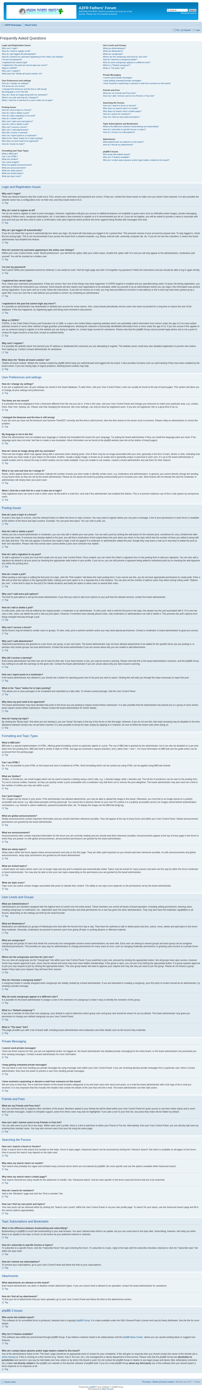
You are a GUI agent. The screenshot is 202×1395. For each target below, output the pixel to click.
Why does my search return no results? (120, 108)
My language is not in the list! (15, 92)
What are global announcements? (17, 165)
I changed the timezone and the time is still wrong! (24, 89)
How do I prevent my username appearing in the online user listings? (32, 57)
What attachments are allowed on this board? (123, 142)
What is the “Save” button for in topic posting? (22, 138)
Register (187, 30)
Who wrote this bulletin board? (116, 154)
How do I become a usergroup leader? (120, 59)
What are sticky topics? (12, 170)
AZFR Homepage (13, 25)
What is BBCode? (10, 154)
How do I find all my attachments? (118, 145)
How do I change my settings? (15, 83)
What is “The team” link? (114, 68)
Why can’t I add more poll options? (17, 121)
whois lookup (8, 1357)
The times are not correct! (13, 86)
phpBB (92, 1387)
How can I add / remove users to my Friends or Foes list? (128, 96)
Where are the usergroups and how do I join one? (125, 57)
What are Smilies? (10, 159)
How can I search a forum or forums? (119, 105)
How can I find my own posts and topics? (121, 117)
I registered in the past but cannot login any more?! (24, 65)
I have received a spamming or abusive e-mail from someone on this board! (137, 83)
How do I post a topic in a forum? (16, 110)
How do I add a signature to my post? (18, 116)
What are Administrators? (114, 48)
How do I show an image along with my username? (25, 95)
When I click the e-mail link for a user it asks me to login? (27, 100)
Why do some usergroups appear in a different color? (127, 62)
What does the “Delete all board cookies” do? (22, 74)
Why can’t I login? (10, 48)
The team (146, 1381)
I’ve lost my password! (12, 59)
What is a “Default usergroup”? (117, 65)
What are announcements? (14, 168)
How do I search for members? (117, 114)
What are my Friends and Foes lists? (119, 93)
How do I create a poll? (12, 118)
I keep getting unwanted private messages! (122, 80)
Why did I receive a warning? (15, 132)
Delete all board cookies (163, 1381)
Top (6, 203)
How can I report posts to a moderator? (19, 135)
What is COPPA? (9, 68)
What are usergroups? (113, 54)
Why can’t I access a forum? (14, 127)
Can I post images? (10, 162)
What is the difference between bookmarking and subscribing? (131, 126)
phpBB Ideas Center (133, 1337)
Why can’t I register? (11, 71)
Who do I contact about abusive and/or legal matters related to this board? (136, 160)
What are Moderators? (113, 51)
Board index (31, 25)
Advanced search (188, 13)
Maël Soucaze (108, 1389)
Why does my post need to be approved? (20, 141)
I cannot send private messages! (117, 78)
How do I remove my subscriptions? (119, 132)
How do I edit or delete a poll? (15, 124)
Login (197, 30)
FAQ (178, 30)
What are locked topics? (12, 173)
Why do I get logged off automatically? (19, 54)
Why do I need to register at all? (16, 51)
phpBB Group (83, 1320)
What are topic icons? (11, 176)
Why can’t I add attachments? (15, 130)
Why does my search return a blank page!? (122, 111)
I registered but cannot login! (14, 62)
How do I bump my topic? (13, 144)
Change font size (197, 24)
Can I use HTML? (10, 156)
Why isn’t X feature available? (116, 157)
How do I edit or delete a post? (15, 113)
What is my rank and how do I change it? (20, 97)
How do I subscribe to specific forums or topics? (124, 129)
